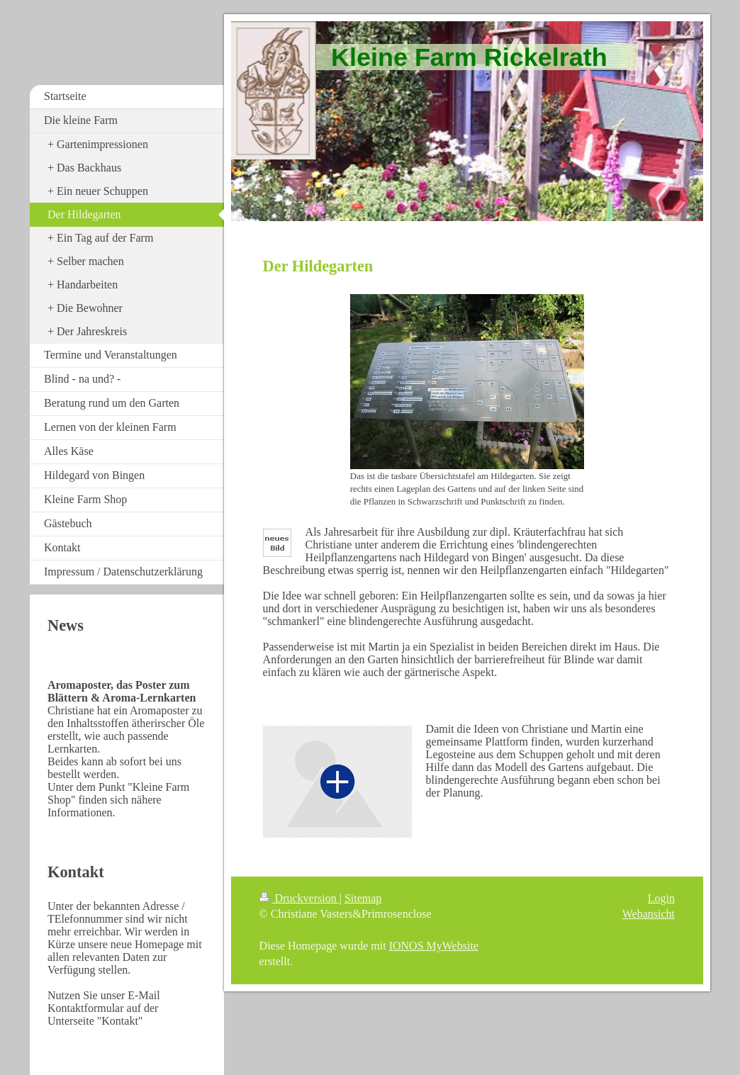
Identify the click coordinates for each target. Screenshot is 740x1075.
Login (661, 898)
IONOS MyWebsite (433, 946)
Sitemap (362, 898)
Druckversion (299, 898)
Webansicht (648, 914)
